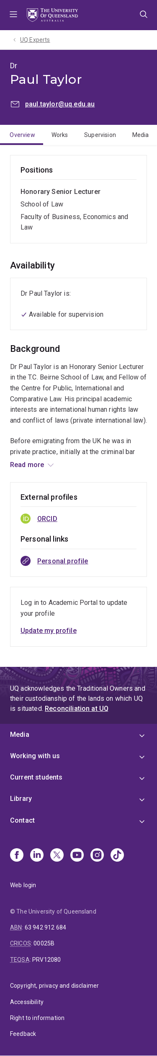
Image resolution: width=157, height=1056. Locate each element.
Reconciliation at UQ (76, 709)
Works (59, 135)
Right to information (37, 1018)
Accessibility (27, 1002)
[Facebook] (16, 856)
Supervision (100, 135)
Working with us (35, 756)
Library (21, 799)
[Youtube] (77, 856)
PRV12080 (46, 959)
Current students (36, 777)
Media (140, 135)
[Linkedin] (37, 856)
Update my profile (49, 631)
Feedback (23, 1033)
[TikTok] (117, 856)
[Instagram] (97, 856)
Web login (23, 885)
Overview (22, 135)
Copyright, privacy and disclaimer (54, 985)
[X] (57, 856)
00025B (43, 943)
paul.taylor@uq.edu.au (60, 104)
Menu (13, 15)
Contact (22, 820)
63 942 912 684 (45, 927)
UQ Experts (35, 39)
